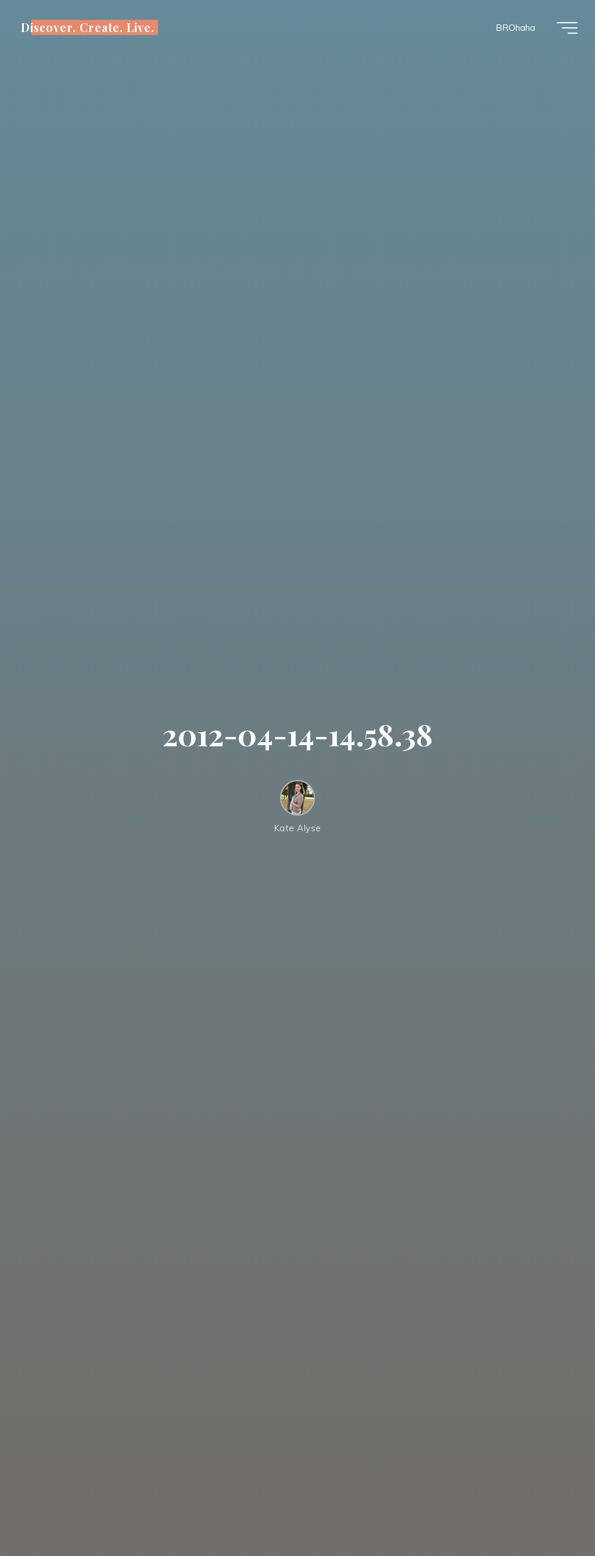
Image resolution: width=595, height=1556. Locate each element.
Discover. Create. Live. (88, 27)
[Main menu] (567, 28)
